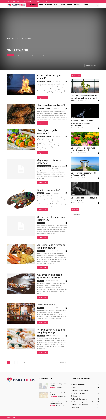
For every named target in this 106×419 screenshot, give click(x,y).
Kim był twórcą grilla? (48, 190)
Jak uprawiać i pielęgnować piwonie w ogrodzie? (83, 149)
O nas (33, 1)
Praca (63, 5)
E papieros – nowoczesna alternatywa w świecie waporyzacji (82, 122)
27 (24, 362)
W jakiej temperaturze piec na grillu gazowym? (51, 331)
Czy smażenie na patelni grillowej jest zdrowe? (49, 276)
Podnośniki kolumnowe (79, 399)
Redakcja (48, 81)
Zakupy (76, 5)
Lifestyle (48, 5)
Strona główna (27, 1)
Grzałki (37, 55)
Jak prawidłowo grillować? (51, 105)
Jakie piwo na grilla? (47, 304)
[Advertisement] (53, 21)
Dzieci (41, 5)
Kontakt (45, 1)
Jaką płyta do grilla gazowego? (47, 132)
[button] (97, 5)
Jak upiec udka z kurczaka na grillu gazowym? (51, 246)
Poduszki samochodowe (79, 405)
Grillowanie (10, 55)
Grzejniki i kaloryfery (46, 55)
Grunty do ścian (19, 55)
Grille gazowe (41, 81)
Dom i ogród (32, 5)
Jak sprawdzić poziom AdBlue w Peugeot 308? (84, 174)
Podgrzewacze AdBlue (76, 169)
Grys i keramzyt (29, 55)
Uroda (69, 5)
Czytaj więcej (42, 98)
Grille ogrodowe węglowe (44, 166)
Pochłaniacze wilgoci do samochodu (83, 402)
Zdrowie (85, 5)
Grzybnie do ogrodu (78, 393)
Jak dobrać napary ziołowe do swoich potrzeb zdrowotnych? (84, 97)
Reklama (39, 1)
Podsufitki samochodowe (80, 390)
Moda (56, 5)
